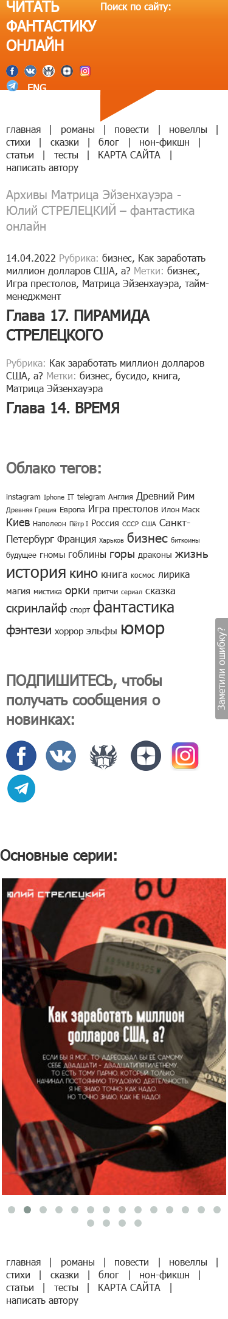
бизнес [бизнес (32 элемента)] (147, 537)
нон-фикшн (164, 141)
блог (108, 141)
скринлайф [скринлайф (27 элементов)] (36, 607)
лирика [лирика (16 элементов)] (174, 574)
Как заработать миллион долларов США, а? (106, 264)
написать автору (42, 167)
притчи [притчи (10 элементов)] (105, 591)
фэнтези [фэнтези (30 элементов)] (29, 629)
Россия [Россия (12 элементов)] (105, 523)
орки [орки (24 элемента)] (77, 589)
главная (23, 129)
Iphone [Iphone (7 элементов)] (54, 497)
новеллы (188, 129)
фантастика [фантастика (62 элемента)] (133, 606)
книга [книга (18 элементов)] (114, 573)
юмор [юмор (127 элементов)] (142, 627)
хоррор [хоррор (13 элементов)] (69, 631)
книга (165, 375)
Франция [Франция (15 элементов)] (76, 538)
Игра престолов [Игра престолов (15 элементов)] (123, 508)
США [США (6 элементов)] (149, 523)
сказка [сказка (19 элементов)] (160, 590)
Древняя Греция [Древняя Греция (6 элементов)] (31, 510)
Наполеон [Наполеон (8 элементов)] (49, 523)
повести (131, 129)
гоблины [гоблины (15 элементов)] (87, 554)
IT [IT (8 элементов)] (70, 496)
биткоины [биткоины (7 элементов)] (185, 540)
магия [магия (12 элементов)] (18, 591)
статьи (20, 154)
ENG (35, 87)
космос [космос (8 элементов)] (143, 575)
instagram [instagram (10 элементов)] (23, 496)
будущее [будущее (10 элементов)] (21, 555)
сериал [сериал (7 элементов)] (131, 591)
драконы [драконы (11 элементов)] (155, 554)
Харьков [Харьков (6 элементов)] (111, 540)
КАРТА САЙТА (129, 154)
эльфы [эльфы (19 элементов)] (101, 630)
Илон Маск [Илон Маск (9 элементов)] (180, 509)
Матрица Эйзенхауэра (130, 283)
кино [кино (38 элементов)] (83, 572)
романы (78, 129)
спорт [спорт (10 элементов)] (80, 609)
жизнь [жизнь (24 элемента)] (192, 552)
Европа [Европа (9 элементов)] (72, 509)
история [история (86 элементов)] (36, 571)
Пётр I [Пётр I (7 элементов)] (78, 523)
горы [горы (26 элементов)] (122, 552)
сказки (64, 141)
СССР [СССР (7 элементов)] (130, 523)
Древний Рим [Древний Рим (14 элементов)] (165, 495)
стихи (18, 141)
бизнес (117, 257)
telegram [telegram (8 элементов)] (91, 496)
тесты (66, 154)
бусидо (131, 375)
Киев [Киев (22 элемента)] (18, 522)
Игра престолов (41, 283)
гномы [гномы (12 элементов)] (52, 554)
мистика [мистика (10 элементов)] (47, 591)
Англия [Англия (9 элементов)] (120, 496)
